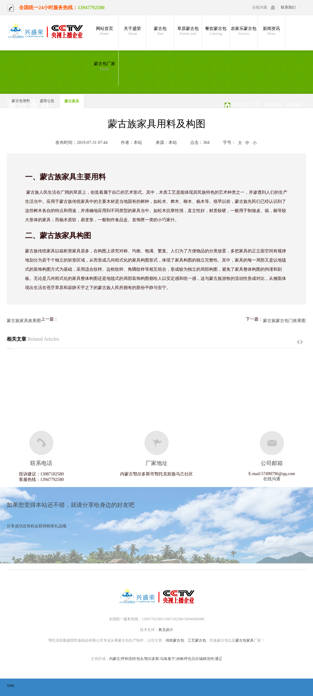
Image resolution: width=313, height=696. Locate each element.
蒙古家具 (71, 101)
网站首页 (104, 31)
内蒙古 (114, 659)
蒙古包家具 (244, 640)
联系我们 (288, 7)
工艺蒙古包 (197, 640)
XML (11, 685)
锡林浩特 (206, 659)
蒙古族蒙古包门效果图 (284, 320)
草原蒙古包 (188, 31)
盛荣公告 (47, 101)
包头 (140, 659)
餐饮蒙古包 (216, 31)
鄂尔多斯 (151, 659)
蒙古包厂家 (104, 66)
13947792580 (91, 7)
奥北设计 (165, 630)
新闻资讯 (271, 31)
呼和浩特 (128, 659)
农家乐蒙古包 (243, 31)
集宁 (171, 659)
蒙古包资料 (21, 101)
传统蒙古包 (175, 640)
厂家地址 (156, 463)
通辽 (218, 659)
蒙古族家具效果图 (24, 320)
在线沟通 (271, 479)
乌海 (163, 659)
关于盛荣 (132, 31)
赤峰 (179, 659)
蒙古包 (160, 31)
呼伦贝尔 (191, 659)
